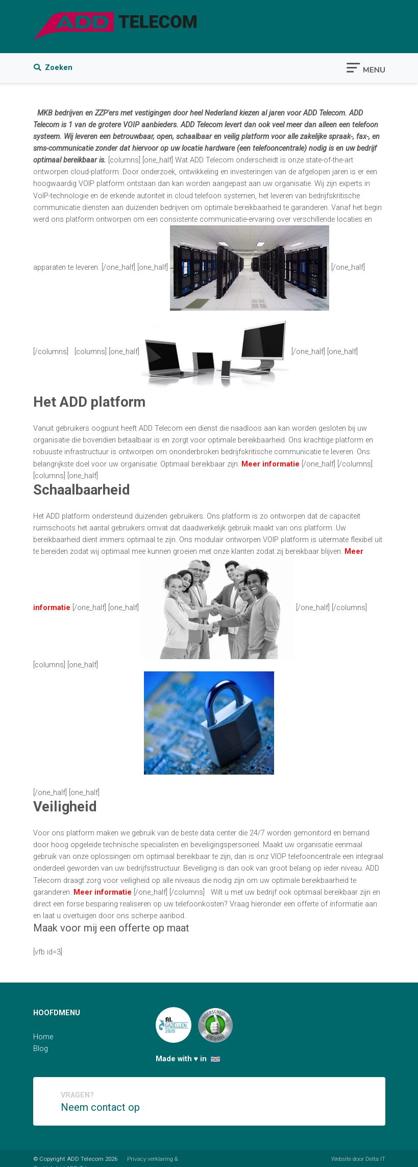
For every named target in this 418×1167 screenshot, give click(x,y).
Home (43, 1037)
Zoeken (53, 67)
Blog (40, 1048)
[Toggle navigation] (365, 67)
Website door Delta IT (358, 1158)
